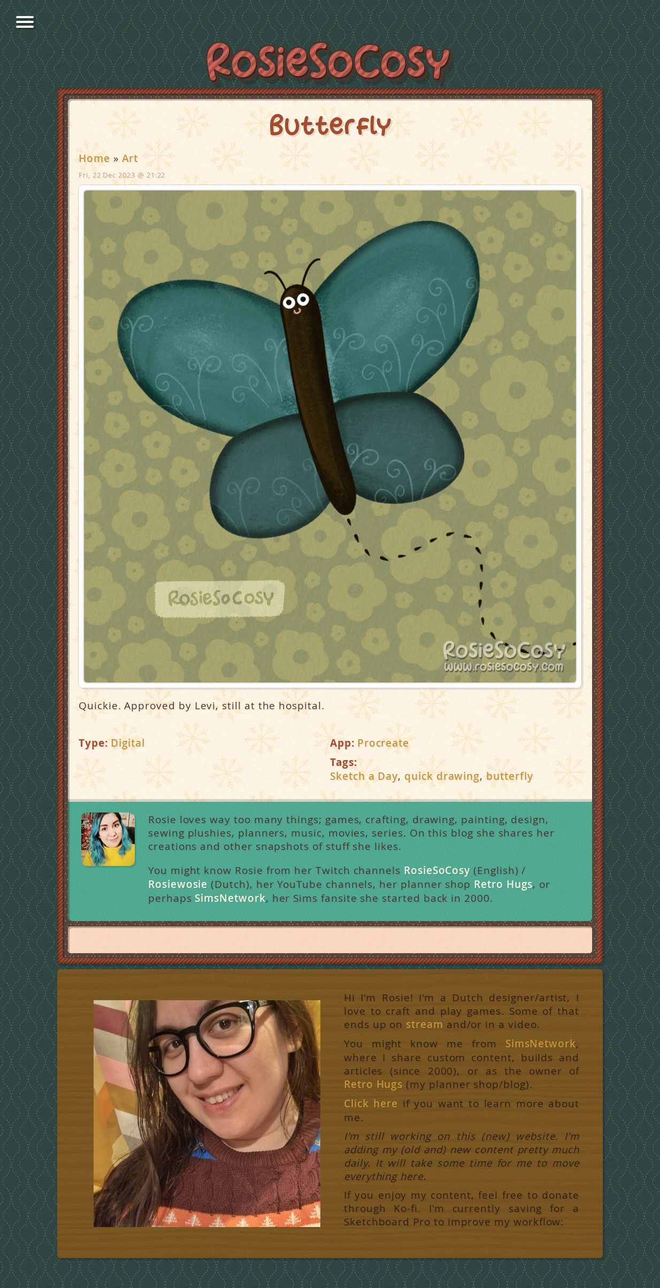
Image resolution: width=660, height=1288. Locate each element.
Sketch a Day (364, 776)
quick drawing (442, 776)
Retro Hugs (503, 884)
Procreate (383, 743)
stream (424, 1024)
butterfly (509, 776)
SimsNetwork (230, 898)
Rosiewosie (178, 884)
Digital (128, 743)
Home (94, 158)
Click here (371, 1103)
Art (130, 158)
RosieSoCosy (330, 64)
